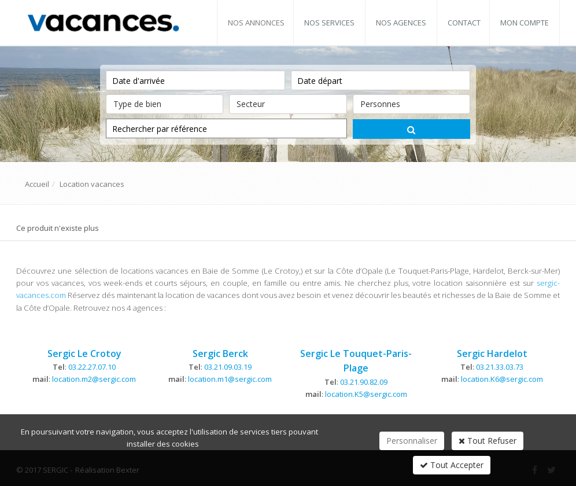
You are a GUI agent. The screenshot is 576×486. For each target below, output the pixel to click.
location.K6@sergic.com (502, 379)
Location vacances (92, 184)
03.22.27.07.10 (92, 367)
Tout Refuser (487, 440)
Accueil (37, 184)
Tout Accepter (451, 464)
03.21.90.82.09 (363, 382)
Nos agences (401, 22)
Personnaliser (411, 440)
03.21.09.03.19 (228, 367)
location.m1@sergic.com (230, 379)
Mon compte (524, 22)
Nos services (329, 22)
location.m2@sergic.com (94, 379)
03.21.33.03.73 (499, 367)
